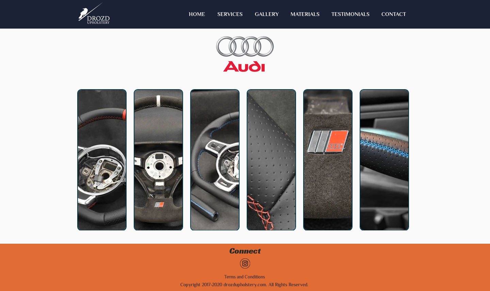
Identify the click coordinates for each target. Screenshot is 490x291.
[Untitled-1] (245, 263)
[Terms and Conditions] (244, 277)
